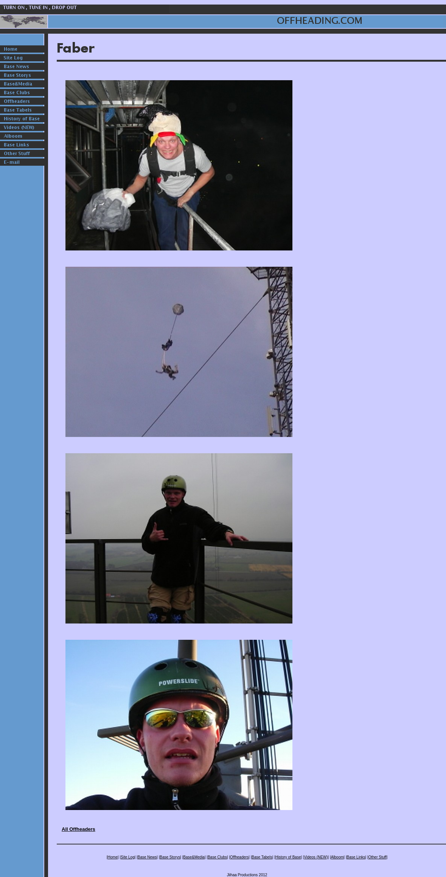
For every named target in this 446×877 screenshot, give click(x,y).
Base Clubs (217, 857)
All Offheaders (78, 829)
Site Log (128, 857)
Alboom (337, 857)
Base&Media (194, 857)
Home (112, 857)
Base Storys (170, 857)
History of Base (288, 857)
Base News (147, 857)
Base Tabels (262, 857)
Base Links (356, 857)
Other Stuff (377, 857)
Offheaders (239, 857)
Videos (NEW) (316, 857)
